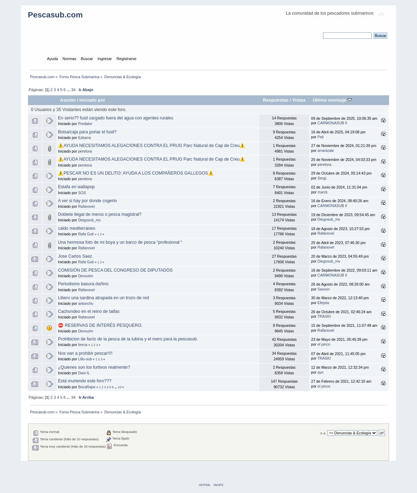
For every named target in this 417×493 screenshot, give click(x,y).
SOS (82, 193)
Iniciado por (92, 100)
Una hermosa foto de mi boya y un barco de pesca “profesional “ (120, 242)
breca (83, 345)
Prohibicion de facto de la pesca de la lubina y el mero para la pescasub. (128, 339)
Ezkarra (84, 137)
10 (120, 387)
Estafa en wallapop (76, 186)
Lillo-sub (85, 359)
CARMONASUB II (332, 123)
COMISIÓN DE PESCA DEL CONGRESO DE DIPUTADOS (115, 270)
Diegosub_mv (89, 220)
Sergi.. (322, 178)
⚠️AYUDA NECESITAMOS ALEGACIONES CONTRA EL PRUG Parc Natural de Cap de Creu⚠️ (151, 145)
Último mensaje (332, 100)
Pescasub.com (55, 14)
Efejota (323, 303)
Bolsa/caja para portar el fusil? (87, 132)
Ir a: (323, 433)
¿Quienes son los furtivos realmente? (94, 367)
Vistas (299, 100)
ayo (320, 372)
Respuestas (275, 100)
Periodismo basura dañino (83, 283)
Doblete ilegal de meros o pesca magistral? (99, 214)
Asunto (68, 100)
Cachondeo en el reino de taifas (88, 311)
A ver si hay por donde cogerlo (87, 200)
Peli (320, 137)
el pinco (323, 344)
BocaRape (86, 387)
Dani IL (84, 373)
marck (322, 192)
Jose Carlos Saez (75, 256)
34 (73, 90)
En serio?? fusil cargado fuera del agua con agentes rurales (115, 118)
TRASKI (324, 316)
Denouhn (85, 276)
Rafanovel (86, 206)
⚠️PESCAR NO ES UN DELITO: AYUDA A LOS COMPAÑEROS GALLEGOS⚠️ (136, 173)
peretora (85, 151)
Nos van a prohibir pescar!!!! (85, 353)
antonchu (86, 303)
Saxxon (323, 289)
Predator (85, 124)
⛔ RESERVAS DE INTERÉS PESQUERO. (100, 325)
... (69, 90)
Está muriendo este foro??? (84, 380)
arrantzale (325, 150)
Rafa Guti (86, 234)
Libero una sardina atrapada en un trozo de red (103, 297)
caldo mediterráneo (76, 228)
